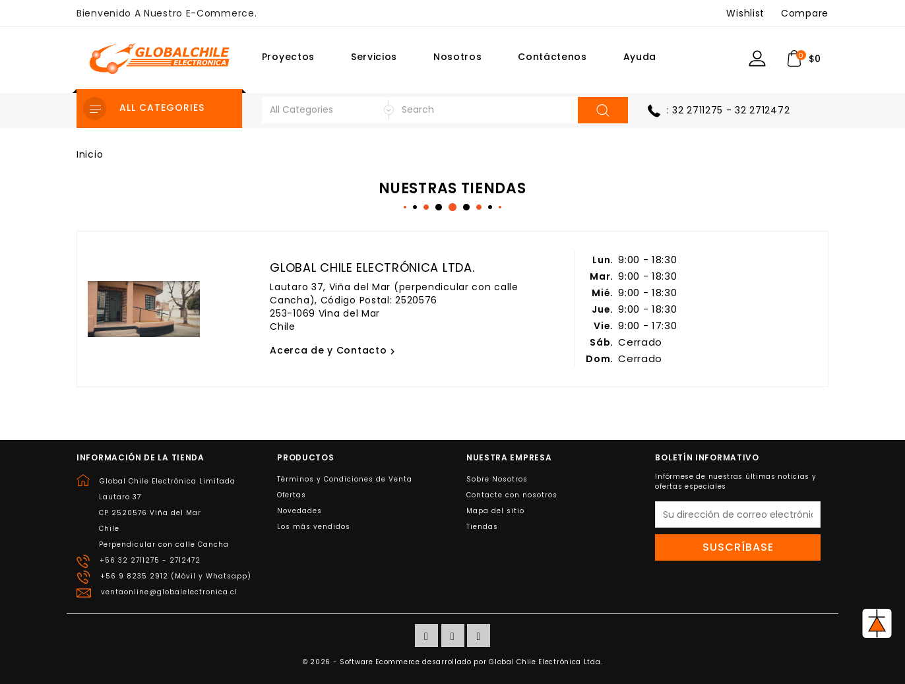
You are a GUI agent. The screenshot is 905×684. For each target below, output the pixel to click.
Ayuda (640, 56)
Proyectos (288, 56)
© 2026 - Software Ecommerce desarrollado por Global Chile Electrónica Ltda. (453, 662)
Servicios (374, 56)
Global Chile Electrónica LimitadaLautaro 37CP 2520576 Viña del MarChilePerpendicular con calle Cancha (167, 512)
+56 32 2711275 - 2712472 (150, 560)
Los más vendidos (313, 527)
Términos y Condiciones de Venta (344, 479)
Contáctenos (552, 56)
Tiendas (482, 527)
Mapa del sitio (495, 511)
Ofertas (291, 495)
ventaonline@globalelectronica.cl (169, 592)
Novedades (299, 511)
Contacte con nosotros (511, 495)
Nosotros (457, 56)
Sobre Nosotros (497, 479)
